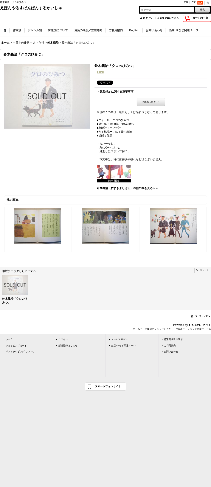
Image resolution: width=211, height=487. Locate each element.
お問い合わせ (150, 102)
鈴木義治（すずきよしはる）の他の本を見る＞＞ (127, 188)
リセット (204, 270)
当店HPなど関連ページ (123, 345)
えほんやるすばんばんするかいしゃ (31, 8)
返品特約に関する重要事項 (116, 91)
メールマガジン (119, 339)
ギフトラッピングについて (20, 351)
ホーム (9, 339)
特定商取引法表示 (173, 339)
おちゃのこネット (200, 325)
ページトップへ (202, 316)
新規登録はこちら (169, 18)
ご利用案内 (170, 345)
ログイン (147, 18)
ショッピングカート (16, 345)
